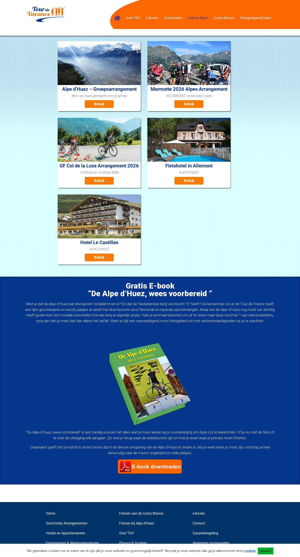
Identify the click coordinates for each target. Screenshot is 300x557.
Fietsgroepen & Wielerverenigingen (72, 543)
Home (50, 513)
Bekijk (99, 104)
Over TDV (126, 533)
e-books (199, 513)
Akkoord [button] (265, 551)
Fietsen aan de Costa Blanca (141, 513)
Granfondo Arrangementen (66, 523)
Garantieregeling (205, 533)
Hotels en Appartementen (65, 533)
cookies (250, 551)
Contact (199, 523)
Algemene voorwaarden (211, 543)
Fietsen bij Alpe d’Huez (136, 523)
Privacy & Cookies (133, 543)
